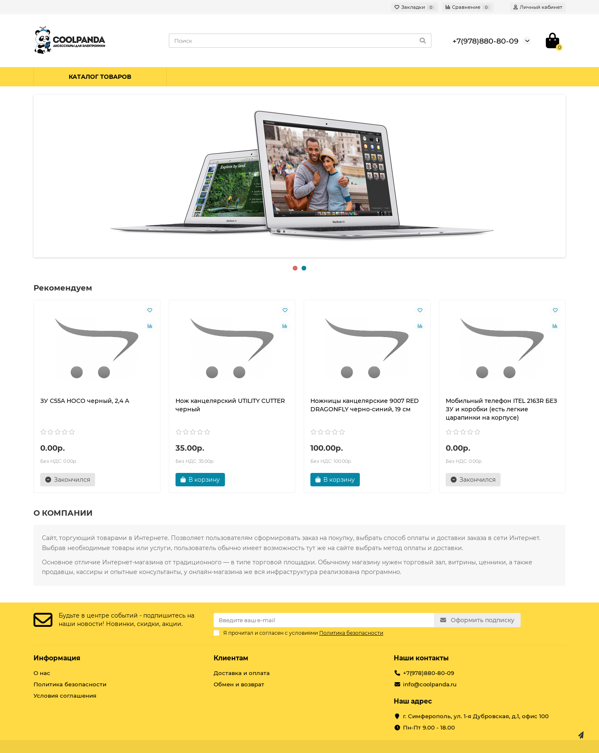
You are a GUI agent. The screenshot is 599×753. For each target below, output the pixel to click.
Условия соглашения (65, 695)
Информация (57, 658)
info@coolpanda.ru (430, 684)
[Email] (324, 620)
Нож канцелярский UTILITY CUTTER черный (230, 405)
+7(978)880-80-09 (485, 40)
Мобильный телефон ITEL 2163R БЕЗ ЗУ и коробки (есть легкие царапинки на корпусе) (501, 409)
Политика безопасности (70, 684)
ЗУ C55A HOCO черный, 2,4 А (84, 401)
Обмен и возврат (239, 684)
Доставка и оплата (242, 673)
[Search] (300, 41)
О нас (42, 673)
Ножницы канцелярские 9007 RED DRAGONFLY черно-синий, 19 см (364, 405)
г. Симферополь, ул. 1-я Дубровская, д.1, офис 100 (476, 716)
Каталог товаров (100, 76)
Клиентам (231, 658)
